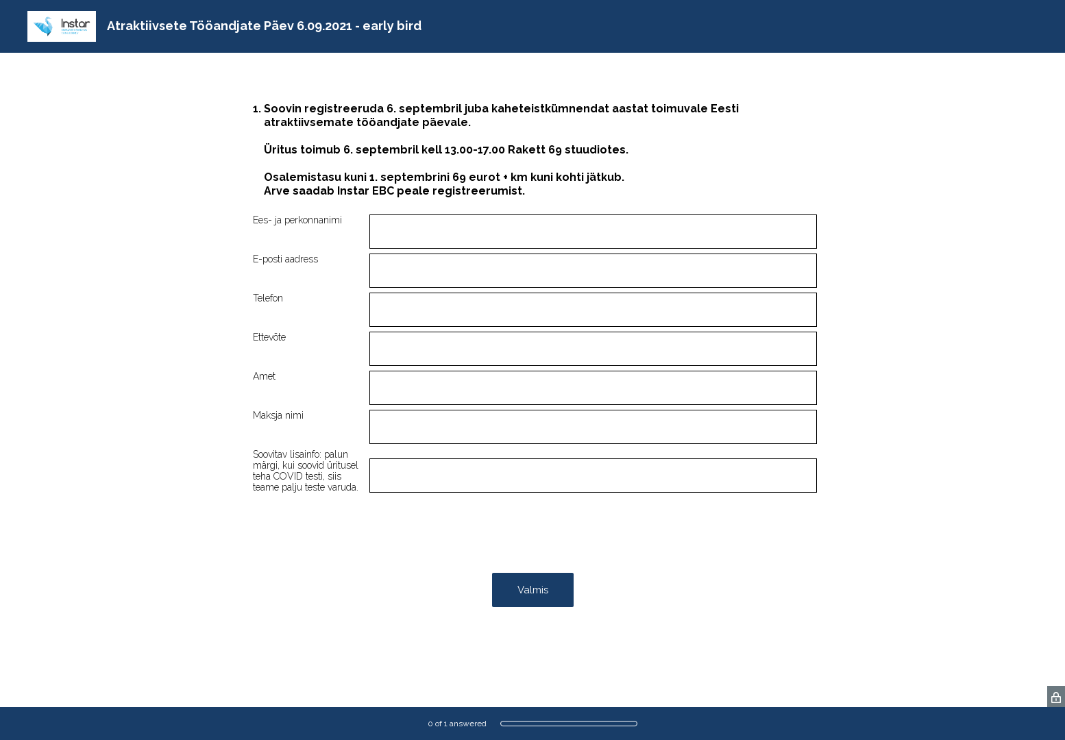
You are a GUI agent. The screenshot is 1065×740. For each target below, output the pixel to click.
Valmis (532, 590)
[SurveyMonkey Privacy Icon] (1056, 696)
